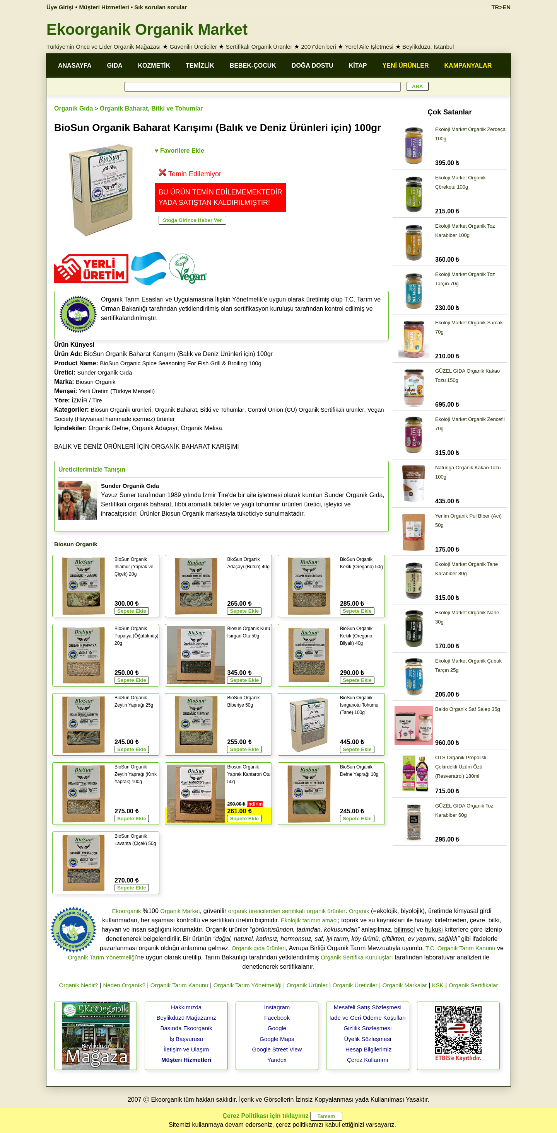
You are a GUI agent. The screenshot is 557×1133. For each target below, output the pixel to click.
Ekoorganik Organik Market (147, 29)
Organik (359, 911)
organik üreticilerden (254, 911)
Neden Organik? (124, 985)
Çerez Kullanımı (367, 1059)
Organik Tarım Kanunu (179, 985)
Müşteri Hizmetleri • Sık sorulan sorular (133, 7)
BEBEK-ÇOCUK (253, 65)
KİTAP (358, 65)
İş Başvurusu (186, 1039)
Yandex (277, 1059)
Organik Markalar (405, 985)
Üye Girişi (59, 7)
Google (277, 1028)
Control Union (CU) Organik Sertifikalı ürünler (306, 409)
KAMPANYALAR (468, 65)
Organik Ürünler (307, 985)
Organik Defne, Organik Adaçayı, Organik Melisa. (139, 428)
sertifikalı (293, 911)
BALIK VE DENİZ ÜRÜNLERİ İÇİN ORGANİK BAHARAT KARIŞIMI (146, 446)
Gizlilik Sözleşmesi (367, 1028)
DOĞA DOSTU (312, 65)
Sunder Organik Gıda (104, 372)
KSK (438, 985)
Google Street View (277, 1049)
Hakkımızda (186, 1007)
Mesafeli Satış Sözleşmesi (368, 1007)
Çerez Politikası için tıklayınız (265, 1116)
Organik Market (180, 911)
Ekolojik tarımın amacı (309, 920)
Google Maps (277, 1039)
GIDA (115, 65)
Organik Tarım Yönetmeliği (102, 957)
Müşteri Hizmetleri (186, 1059)
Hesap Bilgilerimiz (368, 1049)
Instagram (277, 1007)
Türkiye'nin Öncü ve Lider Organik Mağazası (103, 46)
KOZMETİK (154, 65)
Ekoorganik (126, 911)
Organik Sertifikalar (473, 985)
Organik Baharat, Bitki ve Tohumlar (151, 108)
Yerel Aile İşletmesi (369, 46)
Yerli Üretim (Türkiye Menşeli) (117, 391)
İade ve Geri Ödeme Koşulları (368, 1017)
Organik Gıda (73, 108)
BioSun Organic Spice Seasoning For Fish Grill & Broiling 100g (180, 363)
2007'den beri (318, 46)
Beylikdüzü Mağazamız (186, 1017)
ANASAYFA (75, 65)
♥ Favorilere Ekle (179, 150)
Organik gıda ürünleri (259, 948)
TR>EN (501, 7)
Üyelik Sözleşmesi (367, 1039)
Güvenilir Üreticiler (193, 46)
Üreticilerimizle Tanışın (91, 469)
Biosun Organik (96, 381)
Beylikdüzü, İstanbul (428, 46)
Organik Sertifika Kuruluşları (357, 957)
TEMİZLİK (200, 65)
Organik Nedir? (78, 985)
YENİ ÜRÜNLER (406, 65)
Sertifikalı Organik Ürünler (259, 46)
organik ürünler (326, 911)
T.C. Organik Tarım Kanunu (460, 948)
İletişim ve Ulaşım (186, 1049)
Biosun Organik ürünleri (121, 409)
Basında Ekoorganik (186, 1028)
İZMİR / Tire (87, 400)
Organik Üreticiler (355, 985)
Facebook (277, 1017)
